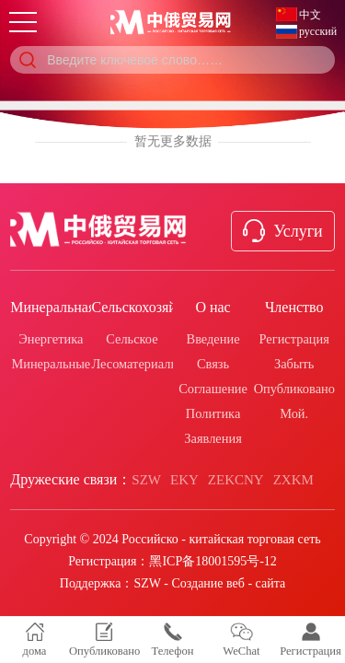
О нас (212, 307)
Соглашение (212, 388)
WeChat (241, 639)
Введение (213, 339)
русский (318, 31)
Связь (213, 363)
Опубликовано (294, 388)
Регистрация (294, 339)
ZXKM (293, 479)
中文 (310, 14)
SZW (146, 479)
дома (35, 639)
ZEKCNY (236, 479)
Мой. (294, 413)
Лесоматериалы (135, 363)
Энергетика (50, 339)
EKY (184, 479)
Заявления (212, 438)
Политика (213, 413)
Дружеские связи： (71, 479)
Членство (294, 307)
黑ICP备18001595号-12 (212, 561)
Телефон (172, 639)
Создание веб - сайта (228, 583)
